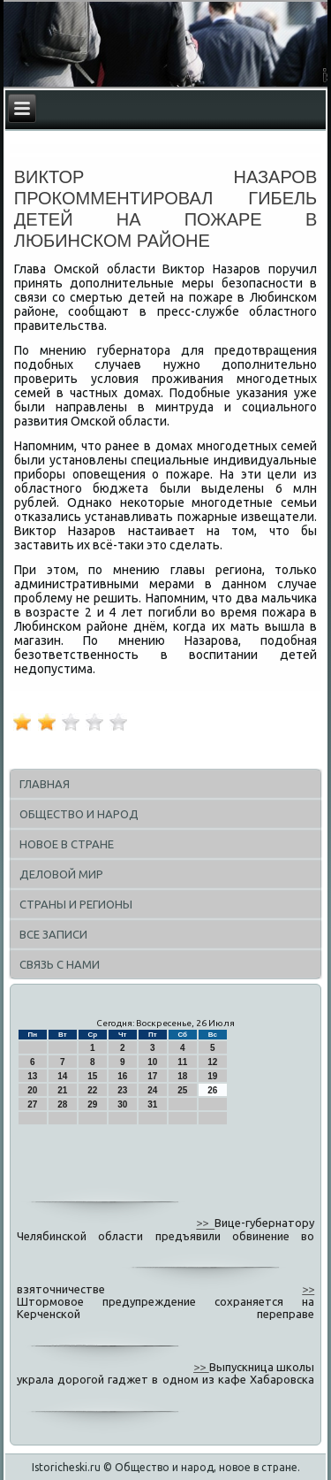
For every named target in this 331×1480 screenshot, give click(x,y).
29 (92, 1104)
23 (122, 1090)
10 (152, 1062)
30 (122, 1104)
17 (152, 1076)
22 (92, 1090)
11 (182, 1062)
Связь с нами (59, 964)
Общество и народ (79, 814)
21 (62, 1090)
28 (62, 1104)
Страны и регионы (75, 904)
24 (152, 1090)
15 (92, 1076)
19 (212, 1076)
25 (182, 1090)
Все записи (53, 934)
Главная (44, 784)
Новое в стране (66, 844)
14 (62, 1076)
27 (32, 1104)
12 (212, 1062)
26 (212, 1090)
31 (152, 1104)
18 (182, 1076)
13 (32, 1076)
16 (122, 1076)
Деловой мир (61, 874)
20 (32, 1090)
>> (205, 1223)
